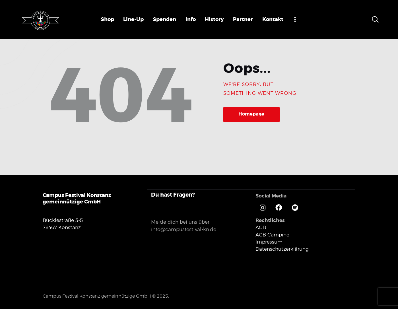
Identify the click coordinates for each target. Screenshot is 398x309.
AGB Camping (272, 234)
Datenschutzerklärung (282, 249)
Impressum (268, 241)
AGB (260, 227)
